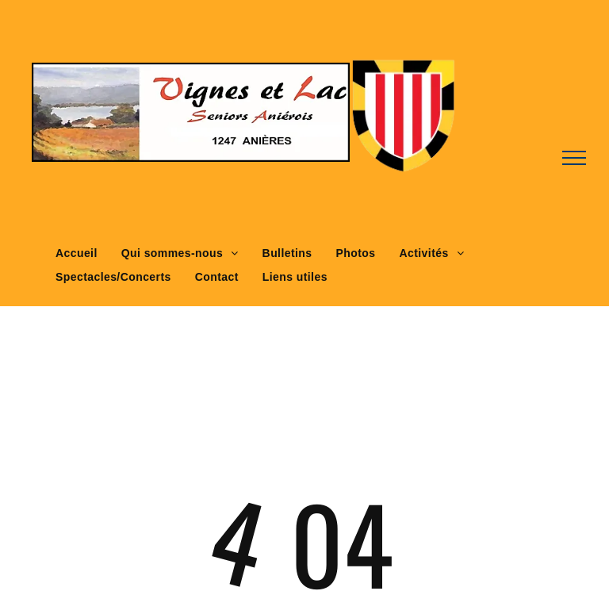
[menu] (574, 157)
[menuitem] (76, 253)
